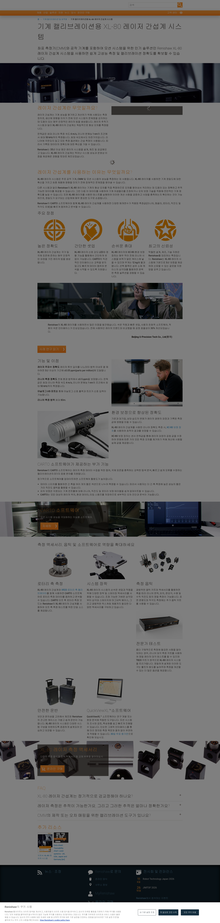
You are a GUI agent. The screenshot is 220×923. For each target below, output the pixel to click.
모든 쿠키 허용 (190, 919)
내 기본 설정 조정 (147, 919)
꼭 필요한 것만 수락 (168, 919)
